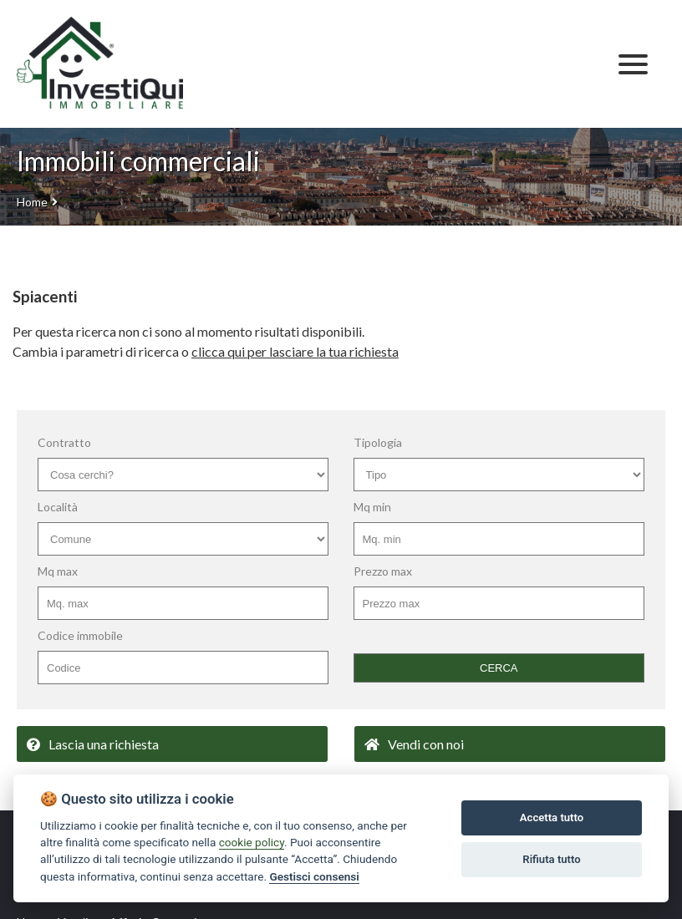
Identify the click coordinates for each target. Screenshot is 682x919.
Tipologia (378, 442)
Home (32, 202)
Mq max (58, 571)
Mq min (372, 507)
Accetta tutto (551, 817)
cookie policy (251, 842)
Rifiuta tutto (551, 859)
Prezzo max (383, 571)
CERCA (499, 668)
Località (58, 507)
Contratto (64, 442)
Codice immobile (80, 635)
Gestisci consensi (314, 876)
